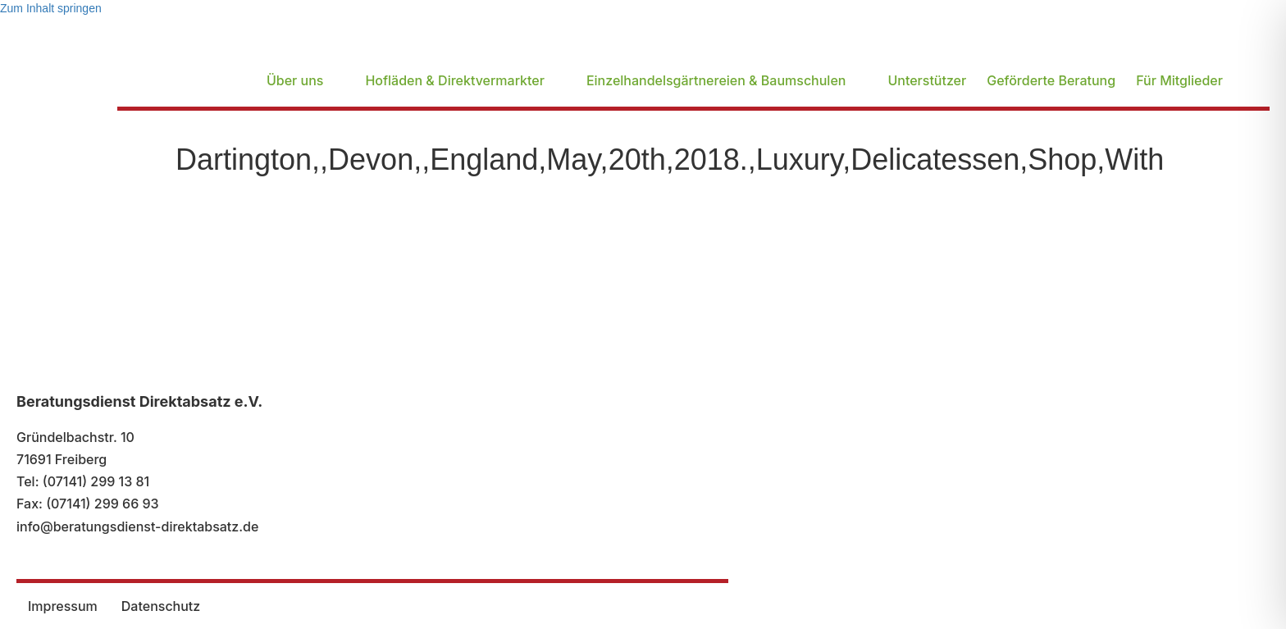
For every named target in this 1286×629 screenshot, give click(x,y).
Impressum (63, 606)
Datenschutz (160, 606)
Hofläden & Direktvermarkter (454, 80)
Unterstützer (926, 80)
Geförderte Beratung (1051, 80)
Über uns (295, 80)
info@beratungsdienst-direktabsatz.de (137, 526)
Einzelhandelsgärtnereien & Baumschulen (716, 80)
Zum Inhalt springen (51, 8)
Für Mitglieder (1179, 80)
